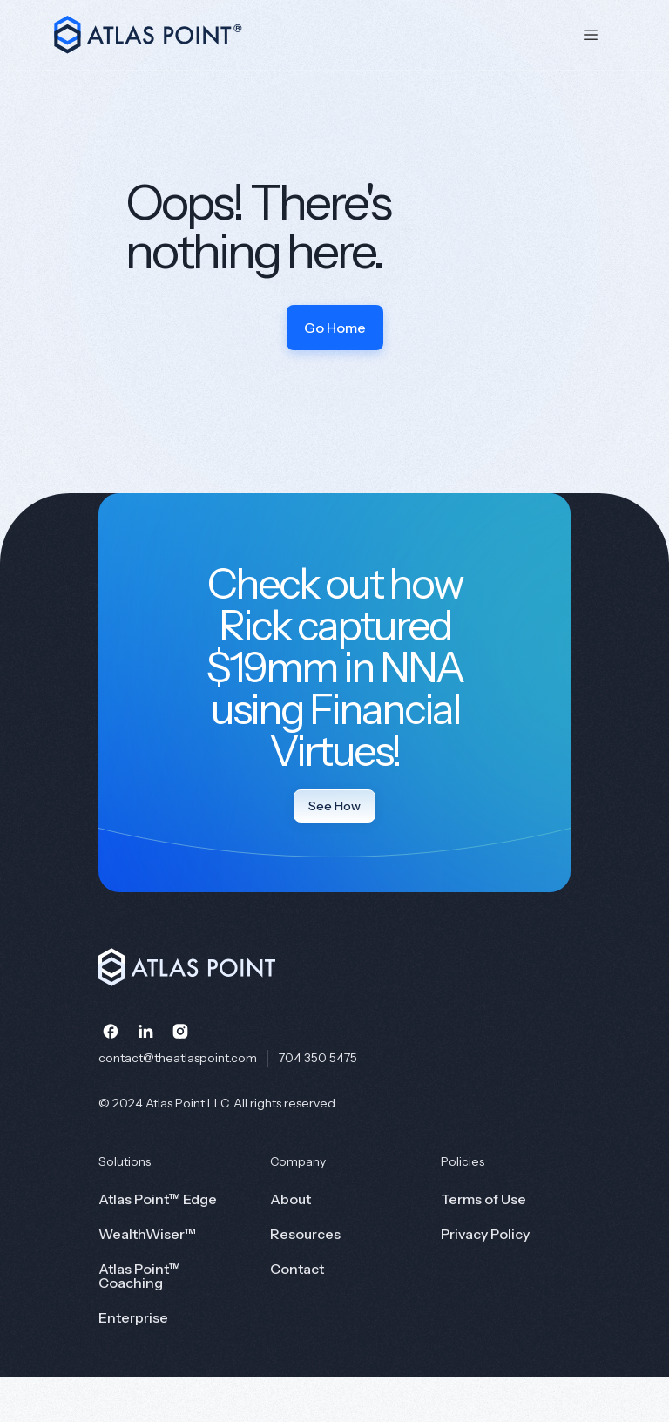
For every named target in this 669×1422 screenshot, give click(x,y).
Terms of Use (483, 1199)
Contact (297, 1269)
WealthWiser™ (147, 1234)
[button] (590, 34)
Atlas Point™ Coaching (139, 1276)
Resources (305, 1234)
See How (334, 806)
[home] (303, 35)
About (290, 1199)
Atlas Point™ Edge (157, 1199)
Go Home (335, 327)
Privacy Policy (485, 1234)
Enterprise (133, 1317)
